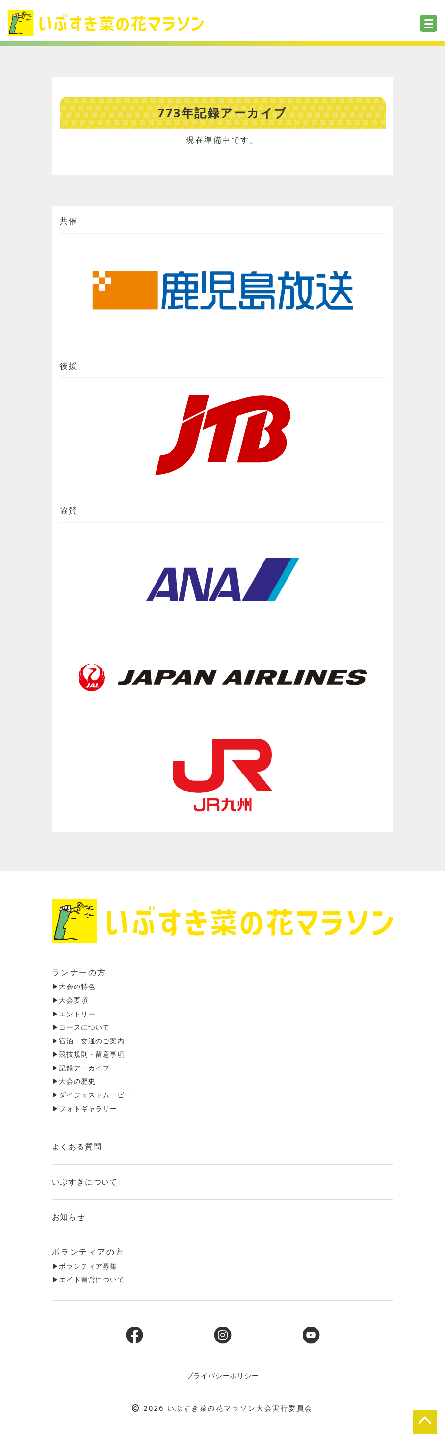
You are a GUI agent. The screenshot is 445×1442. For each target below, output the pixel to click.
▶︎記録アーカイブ (81, 1067)
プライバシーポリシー (222, 1375)
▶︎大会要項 (70, 1000)
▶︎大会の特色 (74, 986)
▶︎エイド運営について (88, 1279)
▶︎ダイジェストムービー (92, 1094)
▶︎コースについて (81, 1027)
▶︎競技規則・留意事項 (88, 1054)
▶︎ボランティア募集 (84, 1266)
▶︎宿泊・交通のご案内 (88, 1040)
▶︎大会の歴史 (74, 1081)
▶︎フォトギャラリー (84, 1108)
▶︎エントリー (74, 1013)
